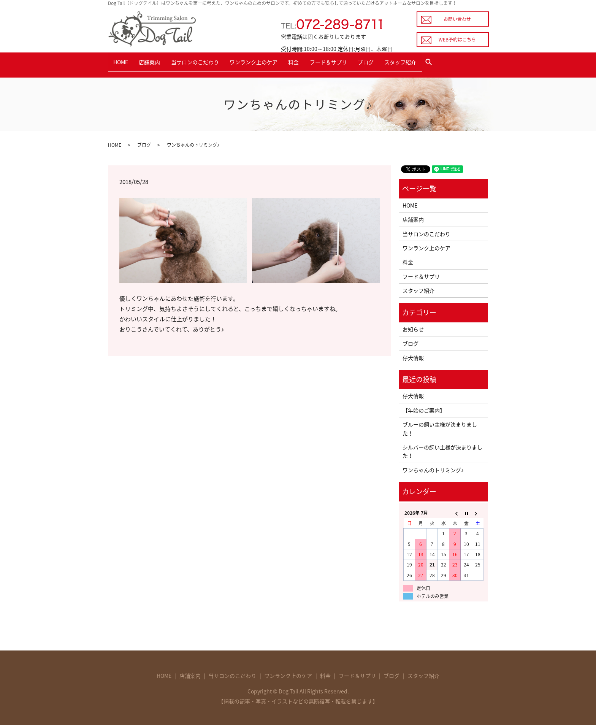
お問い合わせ (457, 19)
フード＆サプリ (345, 63)
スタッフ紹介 (423, 63)
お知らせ (413, 327)
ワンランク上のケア (264, 63)
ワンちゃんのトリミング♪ (433, 467)
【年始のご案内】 (424, 408)
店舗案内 (154, 63)
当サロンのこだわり (203, 63)
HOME (122, 63)
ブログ (385, 63)
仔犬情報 (413, 355)
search (456, 63)
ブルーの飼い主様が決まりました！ (440, 427)
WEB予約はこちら (457, 39)
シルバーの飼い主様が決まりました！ (442, 449)
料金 (307, 63)
